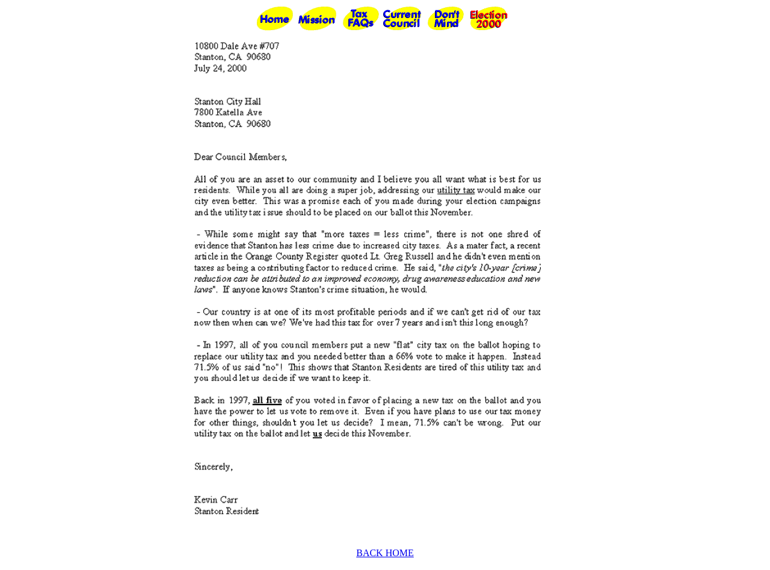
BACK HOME (385, 553)
